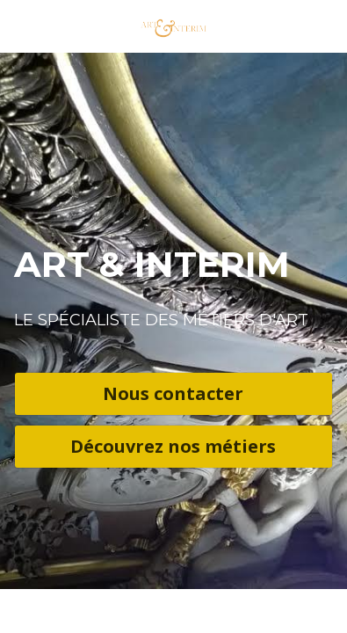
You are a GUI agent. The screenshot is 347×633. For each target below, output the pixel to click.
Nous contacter (173, 393)
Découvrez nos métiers (173, 446)
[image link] (173, 25)
